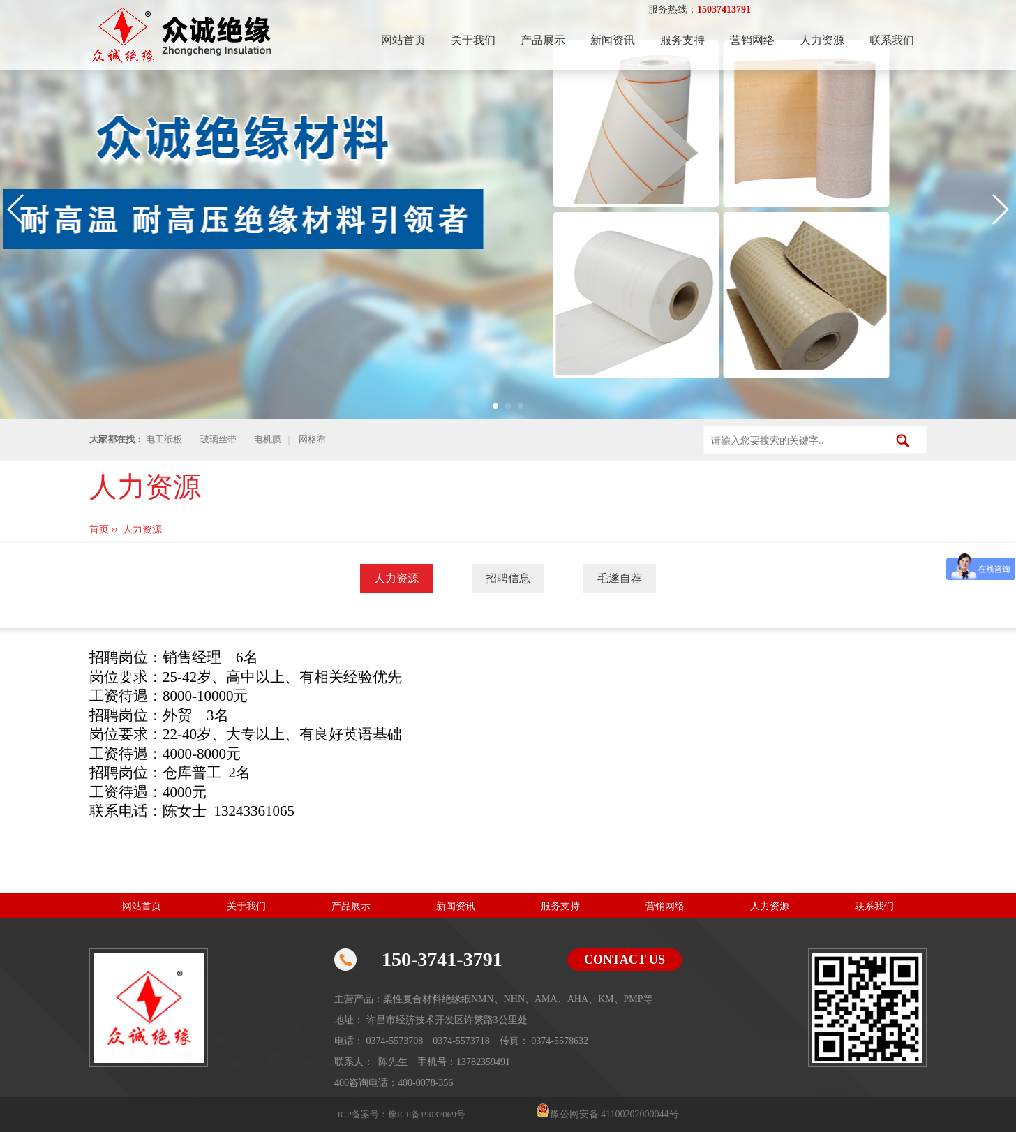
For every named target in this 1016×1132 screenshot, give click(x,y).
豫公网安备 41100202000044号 (614, 1114)
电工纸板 (164, 439)
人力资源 (822, 40)
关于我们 (473, 40)
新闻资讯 (612, 40)
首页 (99, 529)
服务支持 (682, 40)
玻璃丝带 (218, 439)
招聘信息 (508, 578)
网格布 (312, 439)
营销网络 (752, 40)
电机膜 (267, 439)
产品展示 (543, 40)
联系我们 (891, 40)
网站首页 (403, 40)
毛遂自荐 (619, 578)
